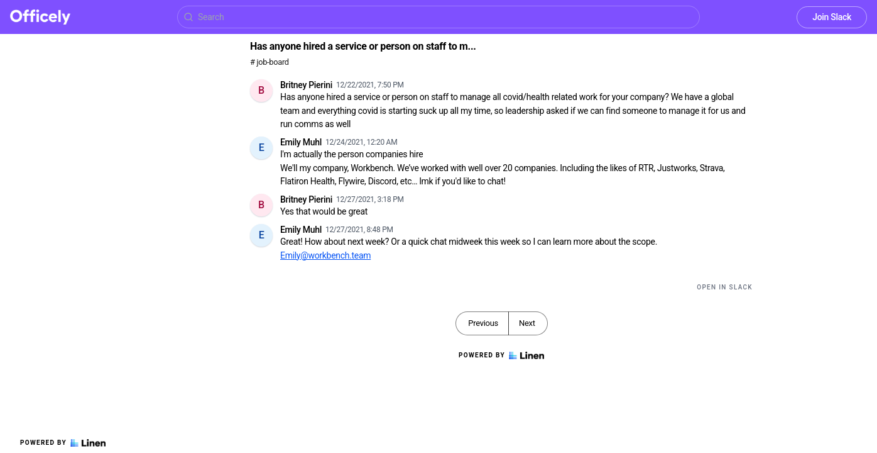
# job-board (269, 62)
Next (527, 323)
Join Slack (831, 17)
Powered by (63, 443)
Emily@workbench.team (325, 255)
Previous (483, 323)
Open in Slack (725, 287)
